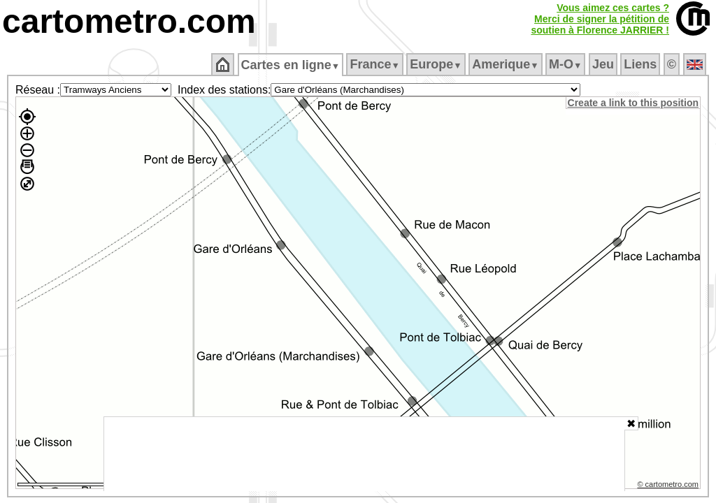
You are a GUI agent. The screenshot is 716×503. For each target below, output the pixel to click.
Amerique (506, 64)
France (376, 64)
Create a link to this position (633, 102)
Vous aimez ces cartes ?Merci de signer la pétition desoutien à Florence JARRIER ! (600, 19)
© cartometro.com (669, 486)
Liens (641, 64)
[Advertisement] (364, 454)
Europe (437, 64)
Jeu (604, 64)
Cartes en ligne (291, 65)
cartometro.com (129, 21)
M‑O (566, 64)
